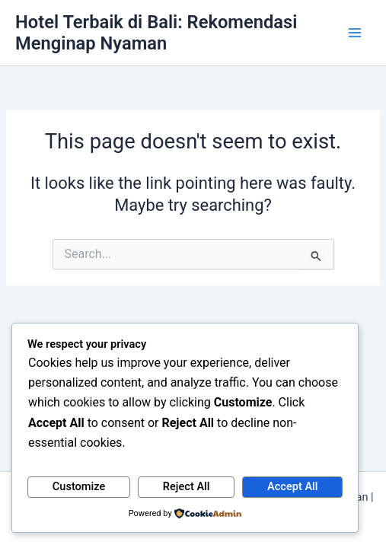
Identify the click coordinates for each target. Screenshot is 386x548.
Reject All (186, 486)
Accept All (292, 486)
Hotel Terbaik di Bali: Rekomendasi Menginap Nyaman (156, 32)
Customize (79, 486)
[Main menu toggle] (355, 33)
